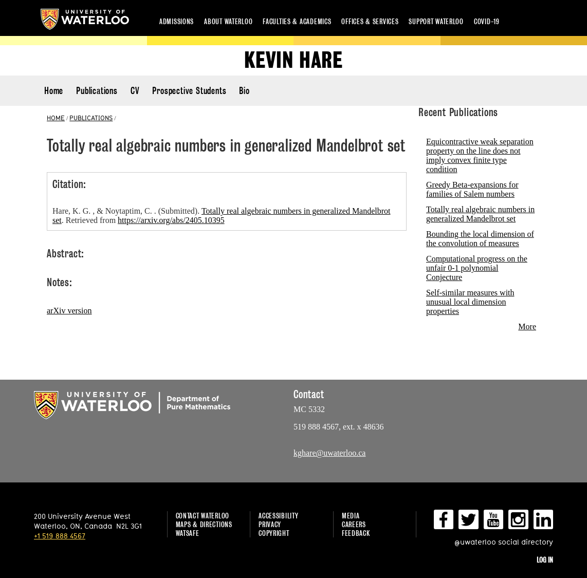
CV (135, 90)
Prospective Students (189, 90)
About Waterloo (228, 21)
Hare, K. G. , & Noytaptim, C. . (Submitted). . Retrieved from (221, 216)
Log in (545, 559)
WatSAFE (187, 533)
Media (351, 515)
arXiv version (69, 310)
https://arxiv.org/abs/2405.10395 (171, 220)
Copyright (274, 533)
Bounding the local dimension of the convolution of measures (480, 239)
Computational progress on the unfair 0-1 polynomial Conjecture (476, 268)
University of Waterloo (85, 19)
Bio (244, 90)
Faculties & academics (297, 21)
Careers (354, 524)
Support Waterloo (436, 21)
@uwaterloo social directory (503, 542)
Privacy (270, 524)
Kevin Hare (293, 60)
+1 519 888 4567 (59, 535)
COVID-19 (487, 21)
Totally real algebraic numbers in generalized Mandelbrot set (480, 214)
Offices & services (369, 21)
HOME (56, 118)
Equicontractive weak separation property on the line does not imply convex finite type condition (480, 155)
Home (53, 90)
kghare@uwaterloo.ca (329, 453)
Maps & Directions (204, 524)
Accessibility (278, 515)
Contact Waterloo (203, 515)
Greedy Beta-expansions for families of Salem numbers (472, 189)
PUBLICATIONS (91, 118)
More (527, 326)
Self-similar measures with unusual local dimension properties (470, 301)
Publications (97, 90)
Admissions (176, 21)
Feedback (356, 533)
